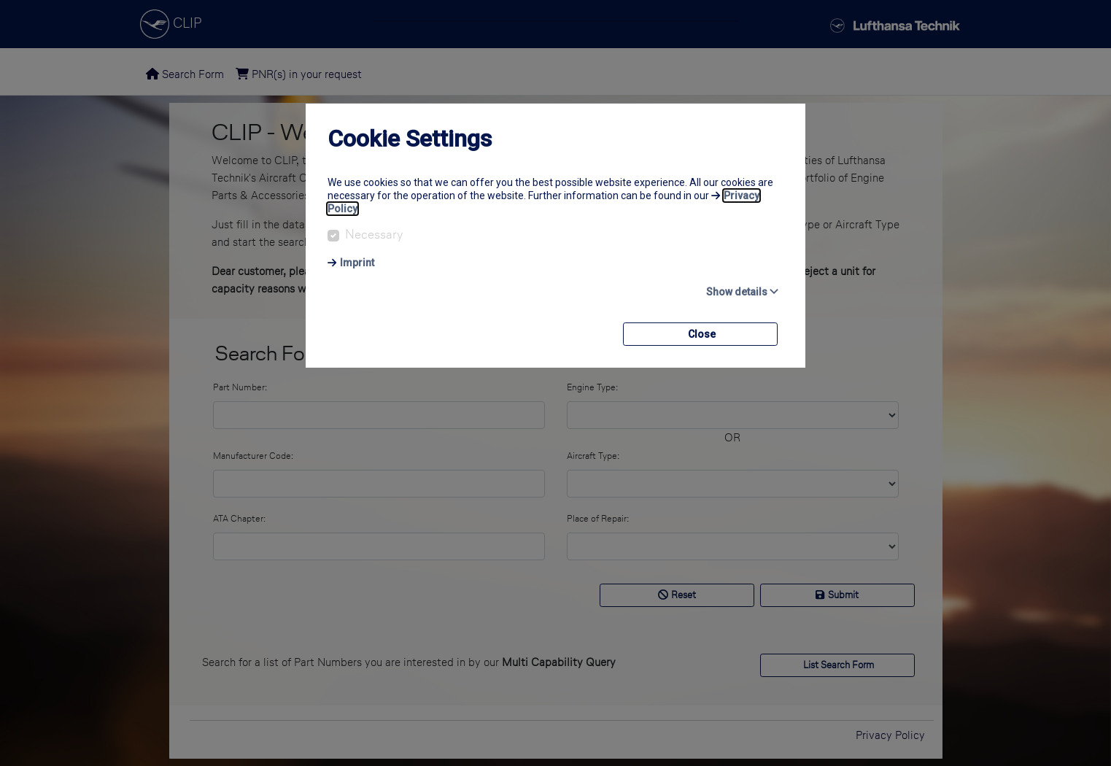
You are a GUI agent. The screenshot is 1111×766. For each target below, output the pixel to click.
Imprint (357, 262)
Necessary (374, 234)
